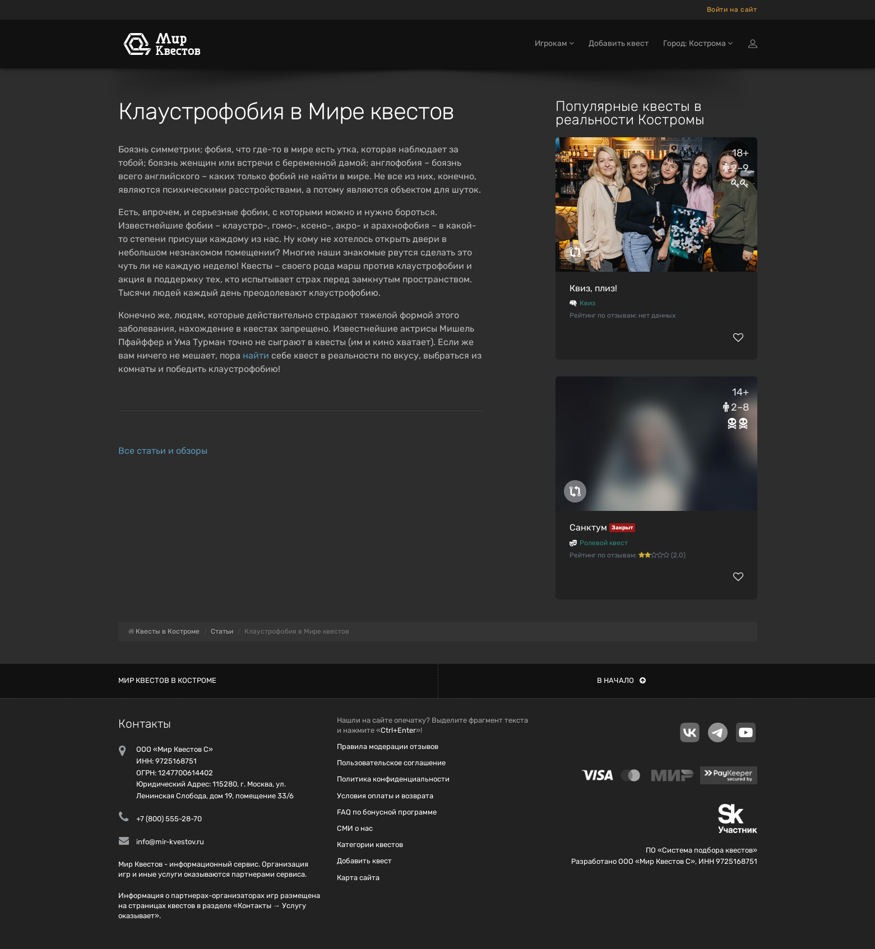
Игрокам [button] (554, 43)
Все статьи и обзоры (162, 450)
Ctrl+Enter (398, 730)
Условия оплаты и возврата (385, 796)
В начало (621, 680)
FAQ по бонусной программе (387, 812)
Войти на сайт (732, 9)
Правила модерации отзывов (387, 746)
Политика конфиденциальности (393, 779)
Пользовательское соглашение (391, 763)
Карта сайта (358, 877)
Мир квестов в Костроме (167, 680)
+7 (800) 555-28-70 (169, 819)
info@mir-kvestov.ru (170, 842)
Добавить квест (619, 43)
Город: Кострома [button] (698, 43)
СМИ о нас (355, 828)
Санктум (588, 527)
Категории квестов (370, 844)
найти (256, 355)
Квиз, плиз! (593, 288)
